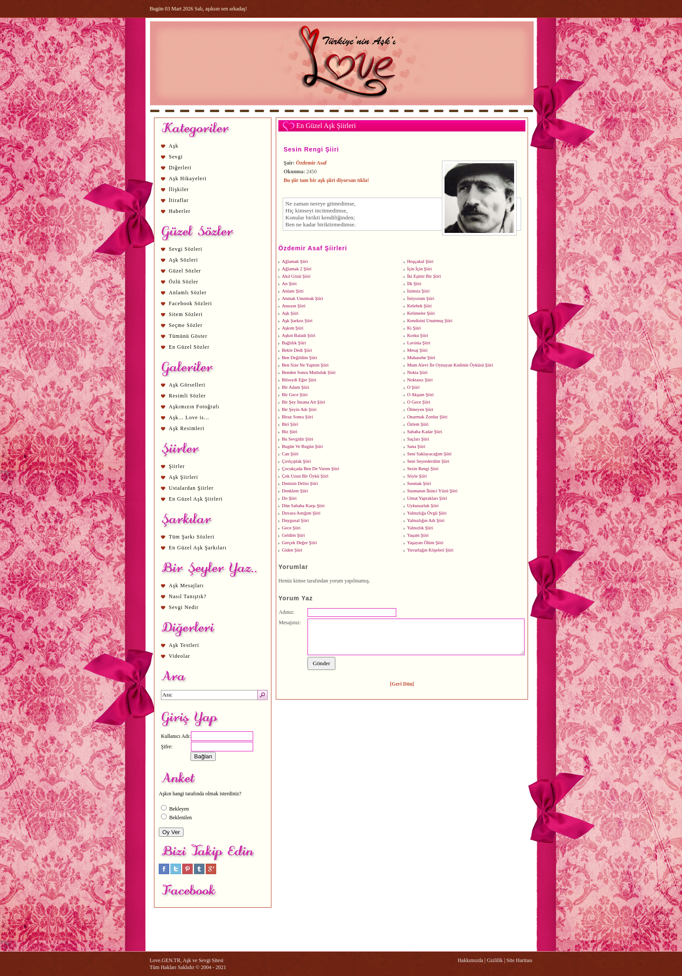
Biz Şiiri (290, 431)
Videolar (179, 656)
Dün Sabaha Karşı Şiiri (303, 505)
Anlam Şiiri (293, 291)
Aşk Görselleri (187, 385)
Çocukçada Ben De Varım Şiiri (310, 468)
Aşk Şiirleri (183, 477)
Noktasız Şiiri (420, 379)
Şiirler (177, 466)
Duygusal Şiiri (295, 520)
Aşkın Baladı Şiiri (298, 335)
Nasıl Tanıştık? (188, 596)
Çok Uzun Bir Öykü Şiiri (305, 476)
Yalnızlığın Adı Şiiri (426, 520)
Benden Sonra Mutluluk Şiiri (308, 372)
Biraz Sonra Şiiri (297, 416)
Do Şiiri (289, 498)
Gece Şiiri (291, 527)
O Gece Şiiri (418, 402)
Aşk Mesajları (186, 585)
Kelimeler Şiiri (421, 313)
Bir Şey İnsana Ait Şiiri (303, 402)
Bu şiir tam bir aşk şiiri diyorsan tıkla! (326, 180)
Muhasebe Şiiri (421, 357)
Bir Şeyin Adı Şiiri (299, 409)
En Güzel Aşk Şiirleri (196, 499)
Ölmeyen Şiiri (420, 409)
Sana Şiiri (416, 446)
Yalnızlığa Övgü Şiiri (427, 513)
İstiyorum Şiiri (420, 298)
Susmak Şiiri (419, 483)
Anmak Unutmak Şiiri (302, 298)
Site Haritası (519, 960)
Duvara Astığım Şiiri (301, 513)
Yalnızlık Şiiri (420, 527)
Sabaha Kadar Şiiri (424, 431)
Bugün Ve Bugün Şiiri (302, 446)
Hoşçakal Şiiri (420, 261)
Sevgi (176, 157)
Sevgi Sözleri (185, 249)
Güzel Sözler (185, 271)
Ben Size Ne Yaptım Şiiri (305, 365)
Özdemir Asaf (311, 163)
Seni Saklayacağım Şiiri (429, 453)
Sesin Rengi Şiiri (311, 149)
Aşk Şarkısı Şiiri (297, 320)
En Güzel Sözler (189, 347)
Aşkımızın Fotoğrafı (194, 407)
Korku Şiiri (417, 335)
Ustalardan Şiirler (191, 488)
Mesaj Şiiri (417, 350)
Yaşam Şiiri (418, 535)
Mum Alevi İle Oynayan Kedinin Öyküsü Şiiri (450, 365)
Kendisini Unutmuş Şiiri (429, 320)
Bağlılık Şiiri (294, 342)
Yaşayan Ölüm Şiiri (425, 542)
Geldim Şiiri (293, 535)
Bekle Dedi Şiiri (297, 350)
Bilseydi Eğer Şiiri (299, 379)
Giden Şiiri (292, 550)
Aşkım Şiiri (292, 328)
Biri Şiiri (290, 424)
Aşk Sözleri (183, 260)
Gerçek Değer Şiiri (299, 542)
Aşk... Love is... (189, 417)
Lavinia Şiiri (419, 342)
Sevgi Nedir (184, 607)
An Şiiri (289, 283)
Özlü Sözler (183, 282)
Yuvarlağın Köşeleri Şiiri (430, 550)
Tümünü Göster (188, 336)
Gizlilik (495, 960)
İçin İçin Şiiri (419, 268)
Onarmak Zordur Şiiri (427, 416)
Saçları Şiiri (418, 439)
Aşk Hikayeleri (188, 178)
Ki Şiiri (414, 328)
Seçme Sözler (186, 325)
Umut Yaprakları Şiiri (427, 498)
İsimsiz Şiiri (418, 291)
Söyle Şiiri (417, 476)
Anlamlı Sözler (188, 292)
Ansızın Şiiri (293, 305)
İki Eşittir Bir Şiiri (424, 276)
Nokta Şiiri (417, 372)
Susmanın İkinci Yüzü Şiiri (432, 490)
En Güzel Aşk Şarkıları (198, 548)
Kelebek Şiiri (419, 305)
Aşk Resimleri (186, 428)
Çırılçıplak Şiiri (296, 461)
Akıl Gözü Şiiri (296, 276)
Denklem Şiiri (295, 490)
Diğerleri (180, 168)
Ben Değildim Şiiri (299, 357)
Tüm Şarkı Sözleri (191, 537)
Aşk (173, 146)
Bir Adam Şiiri (295, 387)
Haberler (180, 211)
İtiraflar (179, 200)
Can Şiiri (290, 453)
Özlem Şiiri (417, 424)
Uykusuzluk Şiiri (423, 505)
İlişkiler (179, 189)
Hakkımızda (470, 960)
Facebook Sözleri (190, 303)
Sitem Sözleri (186, 314)
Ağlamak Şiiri (295, 261)
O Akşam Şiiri (420, 394)
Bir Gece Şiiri (295, 394)
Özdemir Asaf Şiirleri (312, 248)
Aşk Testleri (184, 645)
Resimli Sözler (187, 396)
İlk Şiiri (414, 283)
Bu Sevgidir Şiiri (297, 439)
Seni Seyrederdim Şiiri (428, 461)
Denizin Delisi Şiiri (300, 483)
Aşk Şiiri (290, 313)
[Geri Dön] (402, 684)
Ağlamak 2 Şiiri (296, 268)
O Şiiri (413, 387)
